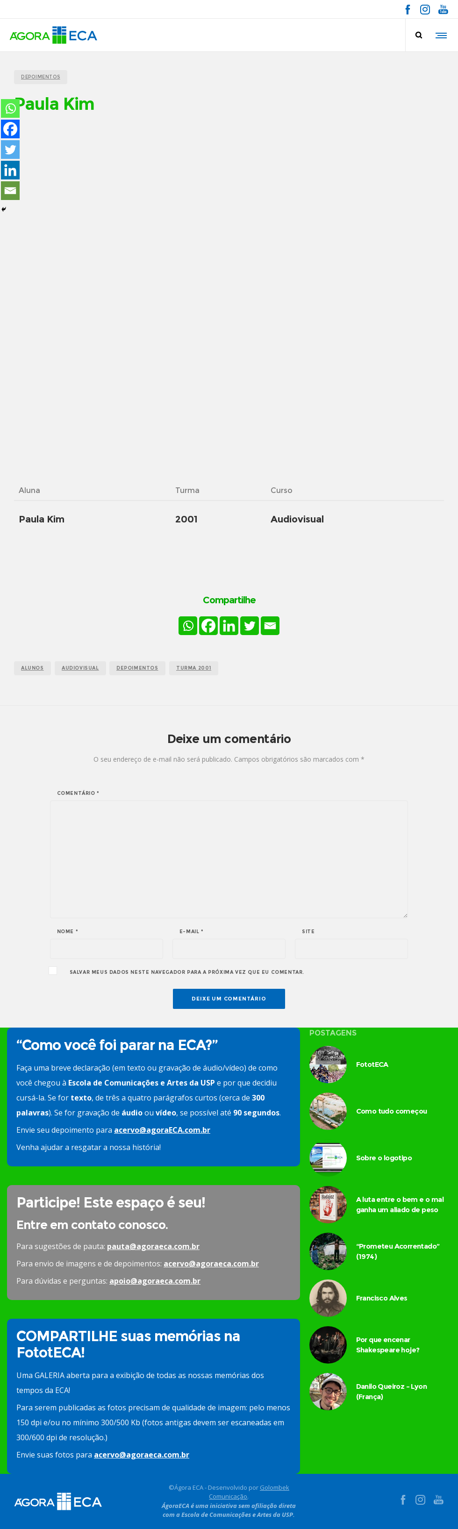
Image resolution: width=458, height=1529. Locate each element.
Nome (68, 931)
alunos (32, 668)
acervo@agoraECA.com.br (162, 1130)
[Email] (270, 625)
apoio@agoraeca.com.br (154, 1281)
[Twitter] (249, 625)
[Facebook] (208, 625)
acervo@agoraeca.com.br (211, 1263)
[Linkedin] (229, 625)
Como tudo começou (391, 1111)
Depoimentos (137, 668)
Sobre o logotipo (384, 1157)
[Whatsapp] (188, 625)
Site (308, 931)
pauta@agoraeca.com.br (153, 1246)
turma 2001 (193, 668)
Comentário (78, 793)
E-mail (191, 931)
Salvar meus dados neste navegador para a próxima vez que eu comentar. (187, 972)
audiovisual (80, 668)
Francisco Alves (382, 1297)
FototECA (372, 1064)
